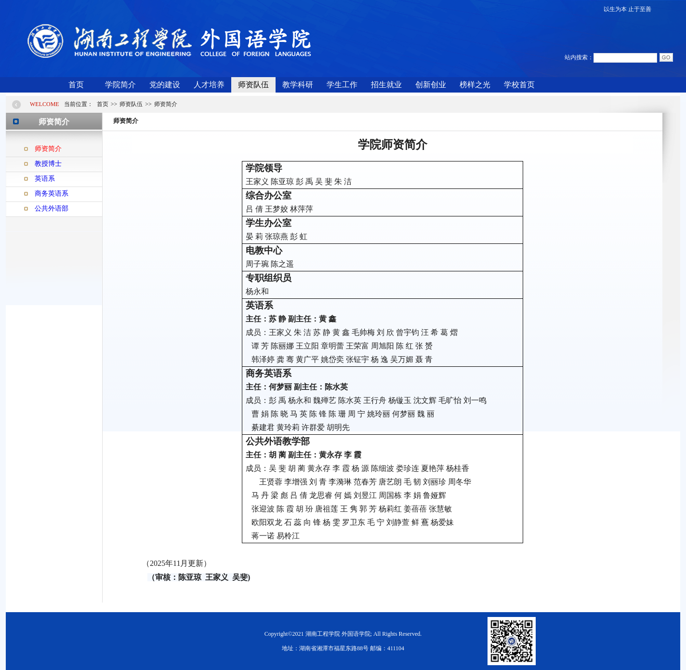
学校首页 (519, 84)
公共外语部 (51, 208)
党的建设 (164, 84)
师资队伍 (253, 84)
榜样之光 (475, 84)
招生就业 (386, 84)
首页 (76, 84)
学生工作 (342, 84)
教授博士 (48, 163)
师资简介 (48, 148)
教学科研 (297, 84)
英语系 (45, 178)
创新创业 (430, 84)
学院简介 (120, 84)
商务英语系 (51, 193)
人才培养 (209, 84)
